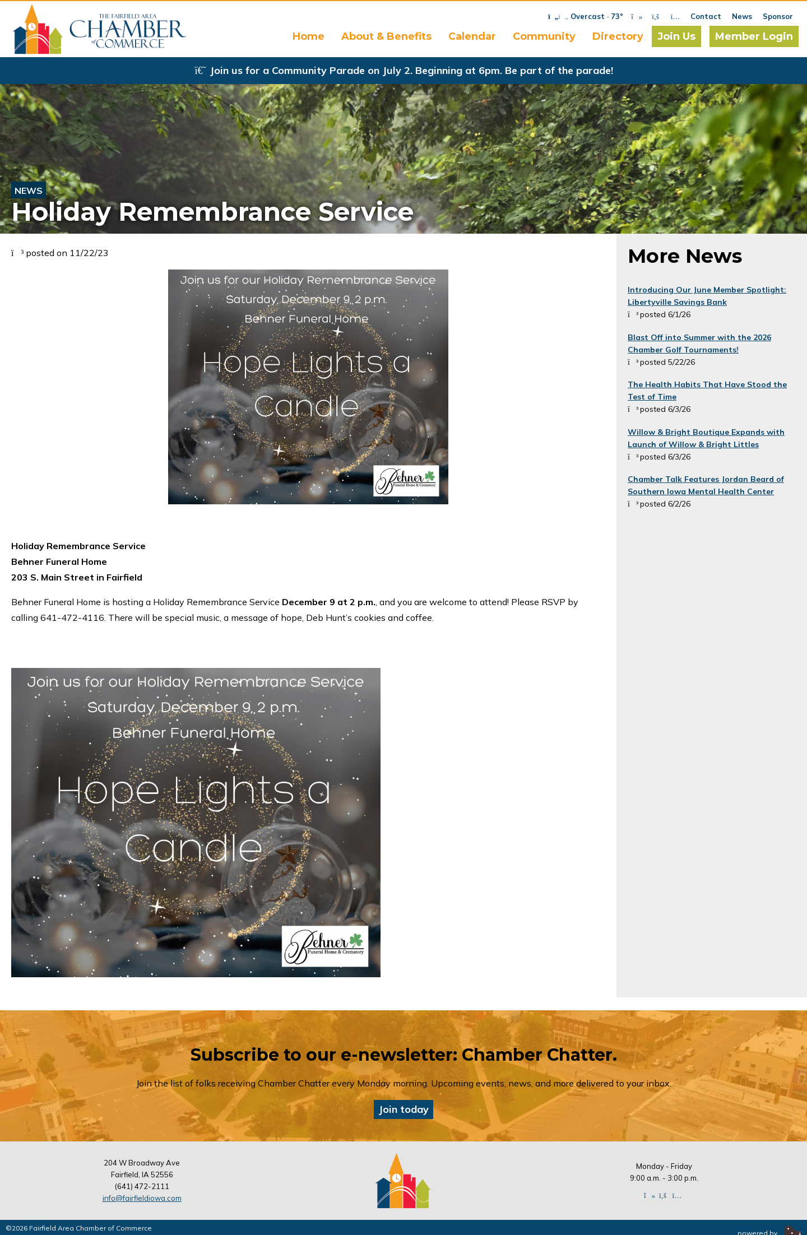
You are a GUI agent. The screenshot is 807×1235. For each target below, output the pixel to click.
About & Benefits (386, 36)
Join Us (676, 36)
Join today (403, 1109)
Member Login (754, 36)
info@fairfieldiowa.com (142, 1198)
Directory (617, 36)
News (742, 16)
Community (544, 36)
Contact (705, 16)
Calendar (472, 36)
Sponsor (778, 16)
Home (308, 36)
